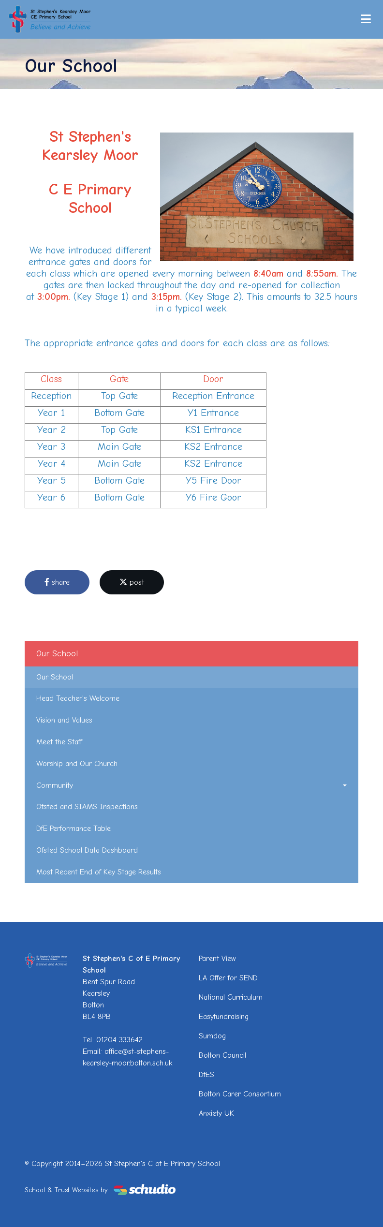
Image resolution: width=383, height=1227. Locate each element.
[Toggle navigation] (365, 19)
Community (54, 785)
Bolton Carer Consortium (240, 1094)
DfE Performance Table (73, 828)
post (131, 582)
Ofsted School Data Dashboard (87, 850)
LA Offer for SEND (228, 978)
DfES (206, 1074)
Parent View (217, 958)
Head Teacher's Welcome (77, 698)
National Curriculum (231, 997)
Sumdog (212, 1036)
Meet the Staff (59, 742)
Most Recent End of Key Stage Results (98, 872)
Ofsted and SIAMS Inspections (87, 806)
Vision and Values (64, 720)
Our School (54, 677)
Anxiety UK (216, 1113)
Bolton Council (222, 1055)
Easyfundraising (224, 1016)
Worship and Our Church (77, 763)
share (57, 582)
